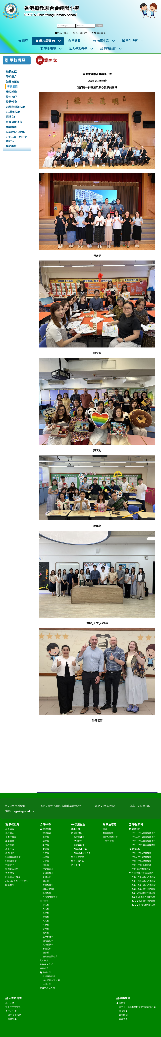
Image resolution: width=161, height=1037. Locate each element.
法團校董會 (12, 81)
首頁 (23, 41)
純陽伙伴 (111, 49)
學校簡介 (11, 76)
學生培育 (133, 41)
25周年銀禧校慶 (15, 107)
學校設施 (11, 91)
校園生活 (104, 41)
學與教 (77, 41)
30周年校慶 (13, 112)
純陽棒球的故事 (15, 132)
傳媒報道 (11, 127)
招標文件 (11, 116)
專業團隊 (12, 86)
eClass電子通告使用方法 (16, 139)
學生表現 (51, 49)
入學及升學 (81, 49)
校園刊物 (11, 101)
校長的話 (11, 71)
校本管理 (11, 96)
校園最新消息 (14, 122)
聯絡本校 (11, 146)
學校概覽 (48, 41)
